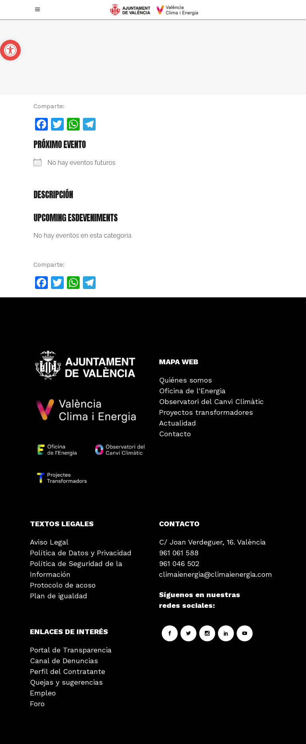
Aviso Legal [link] (49, 542)
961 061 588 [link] (178, 553)
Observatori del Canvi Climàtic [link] (211, 401)
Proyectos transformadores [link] (206, 412)
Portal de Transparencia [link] (71, 650)
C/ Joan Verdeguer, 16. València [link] (212, 542)
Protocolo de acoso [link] (63, 585)
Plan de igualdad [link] (58, 596)
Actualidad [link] (177, 423)
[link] (10, 50)
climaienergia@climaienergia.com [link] (215, 574)
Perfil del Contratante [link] (67, 671)
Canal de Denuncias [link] (64, 660)
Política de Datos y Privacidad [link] (80, 553)
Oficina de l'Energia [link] (192, 391)
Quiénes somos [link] (185, 380)
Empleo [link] (43, 693)
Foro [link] (37, 703)
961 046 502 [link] (179, 563)
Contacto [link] (175, 434)
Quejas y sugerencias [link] (66, 682)
